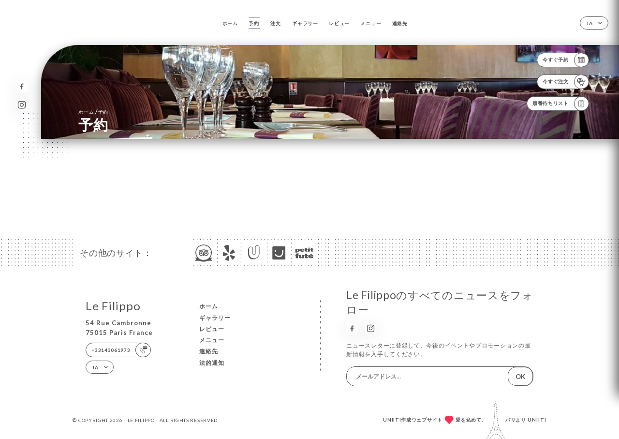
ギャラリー (305, 23)
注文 (275, 23)
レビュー (339, 23)
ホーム (230, 23)
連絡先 (400, 23)
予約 (254, 23)
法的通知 (211, 363)
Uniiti (537, 420)
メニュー (370, 23)
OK (520, 376)
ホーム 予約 (93, 111)
